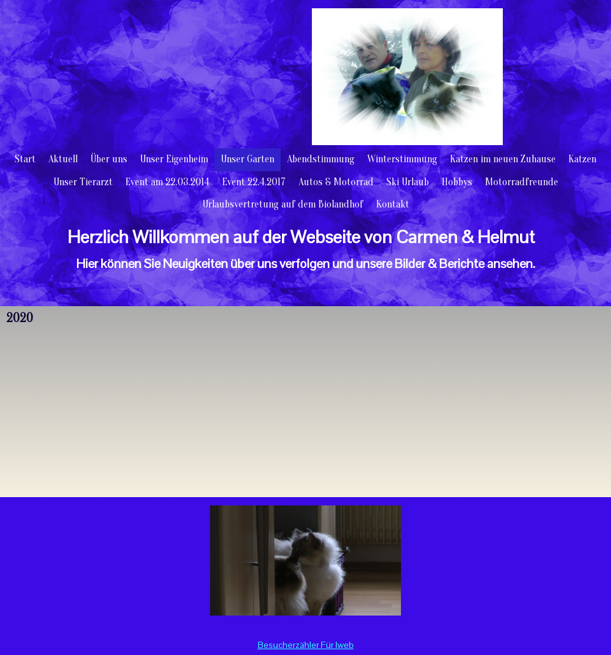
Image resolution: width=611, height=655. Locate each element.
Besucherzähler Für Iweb (306, 645)
